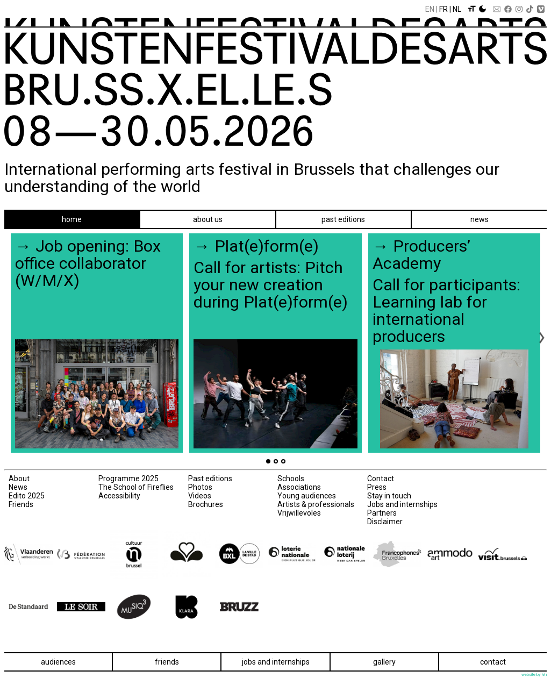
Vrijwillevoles (299, 513)
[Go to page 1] (268, 461)
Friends (21, 504)
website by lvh (534, 674)
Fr (443, 9)
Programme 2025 (128, 478)
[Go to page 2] (276, 461)
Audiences (58, 662)
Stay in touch (389, 495)
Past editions (343, 219)
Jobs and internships (402, 504)
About (19, 478)
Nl (457, 9)
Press (377, 487)
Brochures (205, 504)
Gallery (384, 662)
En (429, 9)
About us (208, 219)
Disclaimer (385, 521)
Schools (290, 478)
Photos (200, 487)
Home (72, 219)
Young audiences (306, 495)
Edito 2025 (27, 495)
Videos (199, 495)
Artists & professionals (315, 504)
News (479, 219)
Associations (299, 487)
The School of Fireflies (136, 487)
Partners (382, 513)
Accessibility (119, 495)
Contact (380, 478)
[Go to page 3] (283, 461)
